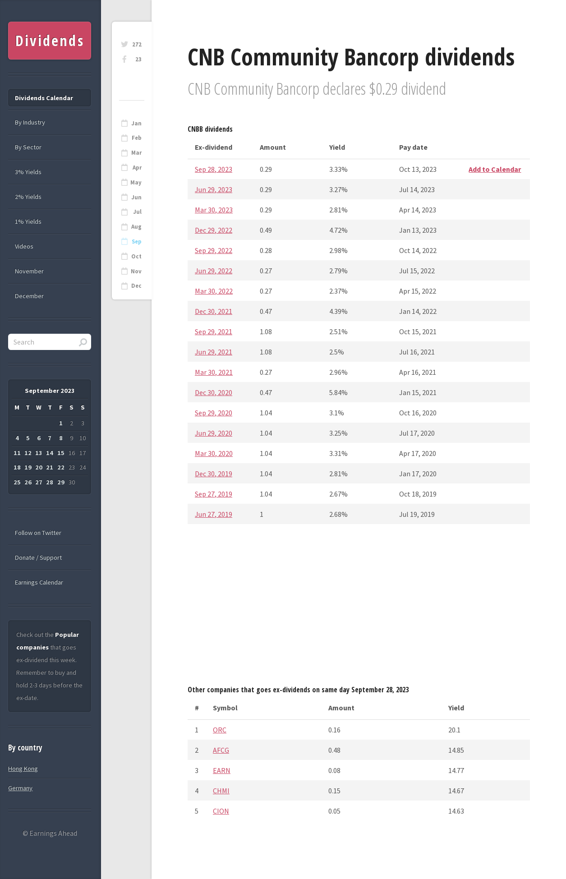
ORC (219, 729)
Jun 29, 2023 (213, 189)
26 (28, 482)
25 (17, 482)
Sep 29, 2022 (213, 250)
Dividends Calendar (44, 98)
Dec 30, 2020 (213, 392)
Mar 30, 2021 (214, 372)
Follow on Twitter (38, 533)
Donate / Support (38, 557)
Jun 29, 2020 (213, 432)
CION (221, 810)
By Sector (28, 147)
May (136, 182)
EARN (221, 770)
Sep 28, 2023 (213, 169)
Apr (137, 167)
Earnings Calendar (39, 582)
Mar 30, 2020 (214, 453)
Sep (137, 241)
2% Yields (28, 197)
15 (60, 453)
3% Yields (28, 172)
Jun (136, 197)
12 (28, 453)
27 (38, 482)
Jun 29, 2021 (213, 351)
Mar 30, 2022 (214, 290)
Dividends (49, 40)
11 (17, 453)
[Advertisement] (359, 607)
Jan (136, 123)
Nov (136, 271)
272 (137, 44)
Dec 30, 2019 (213, 473)
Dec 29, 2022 (213, 230)
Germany (20, 788)
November (29, 271)
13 (38, 453)
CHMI (221, 790)
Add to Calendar (495, 169)
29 (60, 482)
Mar (136, 153)
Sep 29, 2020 (213, 412)
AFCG (221, 750)
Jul (137, 212)
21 (49, 467)
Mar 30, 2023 (214, 209)
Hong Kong (23, 768)
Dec (136, 286)
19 (28, 467)
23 (138, 59)
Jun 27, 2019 (213, 514)
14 (49, 453)
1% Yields (28, 221)
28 (49, 482)
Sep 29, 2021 (213, 331)
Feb (137, 138)
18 (17, 467)
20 (38, 467)
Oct (136, 256)
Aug (136, 227)
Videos (24, 246)
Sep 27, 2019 (213, 493)
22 (60, 467)
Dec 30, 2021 (213, 311)
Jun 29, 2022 (213, 270)
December (29, 296)
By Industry (30, 122)
